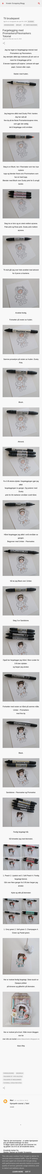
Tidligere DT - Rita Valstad (12, 1076)
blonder (31, 21)
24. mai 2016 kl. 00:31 (21, 1100)
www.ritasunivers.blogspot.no (28, 1039)
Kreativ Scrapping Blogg (15, 3)
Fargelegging (8, 1073)
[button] (4, 43)
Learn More (17, 1172)
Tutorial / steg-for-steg (12, 1083)
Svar (12, 1107)
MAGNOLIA (19, 1073)
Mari (11, 1100)
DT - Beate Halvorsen (30, 25)
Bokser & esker (9, 25)
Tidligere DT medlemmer (12, 1079)
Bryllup (18, 25)
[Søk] (39, 3)
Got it (27, 1172)
